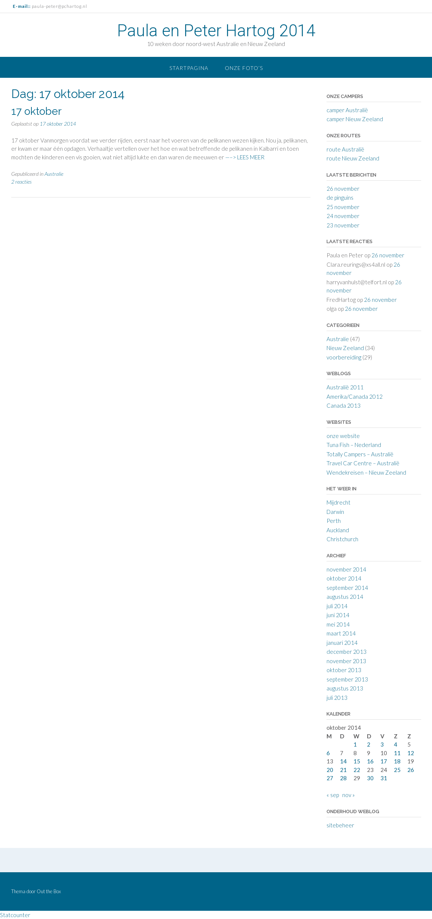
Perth (334, 520)
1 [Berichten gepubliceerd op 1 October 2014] (355, 744)
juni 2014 (338, 615)
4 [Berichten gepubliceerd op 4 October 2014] (395, 744)
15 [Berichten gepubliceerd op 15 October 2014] (356, 761)
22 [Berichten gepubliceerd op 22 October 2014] (356, 769)
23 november (343, 225)
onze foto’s (244, 68)
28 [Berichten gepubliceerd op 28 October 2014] (343, 778)
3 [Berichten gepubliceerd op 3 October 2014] (382, 744)
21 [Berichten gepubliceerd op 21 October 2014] (343, 769)
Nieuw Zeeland (345, 347)
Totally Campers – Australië (360, 454)
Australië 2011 (345, 387)
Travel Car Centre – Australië (363, 463)
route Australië (345, 149)
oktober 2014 (344, 578)
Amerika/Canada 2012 (355, 396)
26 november (343, 188)
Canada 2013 (344, 405)
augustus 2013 (345, 688)
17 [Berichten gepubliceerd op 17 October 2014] (383, 761)
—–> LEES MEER (244, 157)
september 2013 (347, 679)
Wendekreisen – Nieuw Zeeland (366, 472)
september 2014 (347, 587)
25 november (343, 206)
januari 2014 (342, 642)
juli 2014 (337, 606)
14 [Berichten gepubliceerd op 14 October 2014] (343, 761)
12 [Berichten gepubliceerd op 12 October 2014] (410, 753)
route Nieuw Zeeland (353, 158)
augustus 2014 (345, 596)
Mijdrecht (338, 502)
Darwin (335, 511)
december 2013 (347, 651)
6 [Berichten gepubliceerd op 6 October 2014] (328, 753)
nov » (348, 794)
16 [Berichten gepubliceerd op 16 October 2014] (370, 761)
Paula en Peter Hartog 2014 (216, 30)
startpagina (188, 68)
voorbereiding (344, 357)
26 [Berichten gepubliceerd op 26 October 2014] (410, 769)
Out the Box (49, 891)
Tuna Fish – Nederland (354, 444)
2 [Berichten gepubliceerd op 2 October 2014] (368, 744)
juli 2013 (337, 697)
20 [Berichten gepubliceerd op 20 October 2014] (330, 769)
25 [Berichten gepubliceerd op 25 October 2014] (397, 769)
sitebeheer (340, 825)
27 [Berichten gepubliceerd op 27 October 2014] (330, 778)
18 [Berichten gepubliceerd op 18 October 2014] (397, 761)
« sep (333, 794)
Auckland (338, 530)
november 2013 (346, 661)
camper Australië (347, 110)
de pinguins (340, 197)
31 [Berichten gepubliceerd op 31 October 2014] (383, 778)
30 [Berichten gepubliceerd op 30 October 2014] (370, 778)
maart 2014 (341, 633)
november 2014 (346, 569)
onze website (343, 435)
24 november (343, 215)
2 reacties (21, 181)
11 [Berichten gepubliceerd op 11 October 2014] (397, 753)
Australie (54, 174)
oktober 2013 (344, 670)
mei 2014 (338, 624)
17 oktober (36, 111)
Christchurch (342, 539)
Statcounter (15, 915)
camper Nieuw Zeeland (355, 119)
